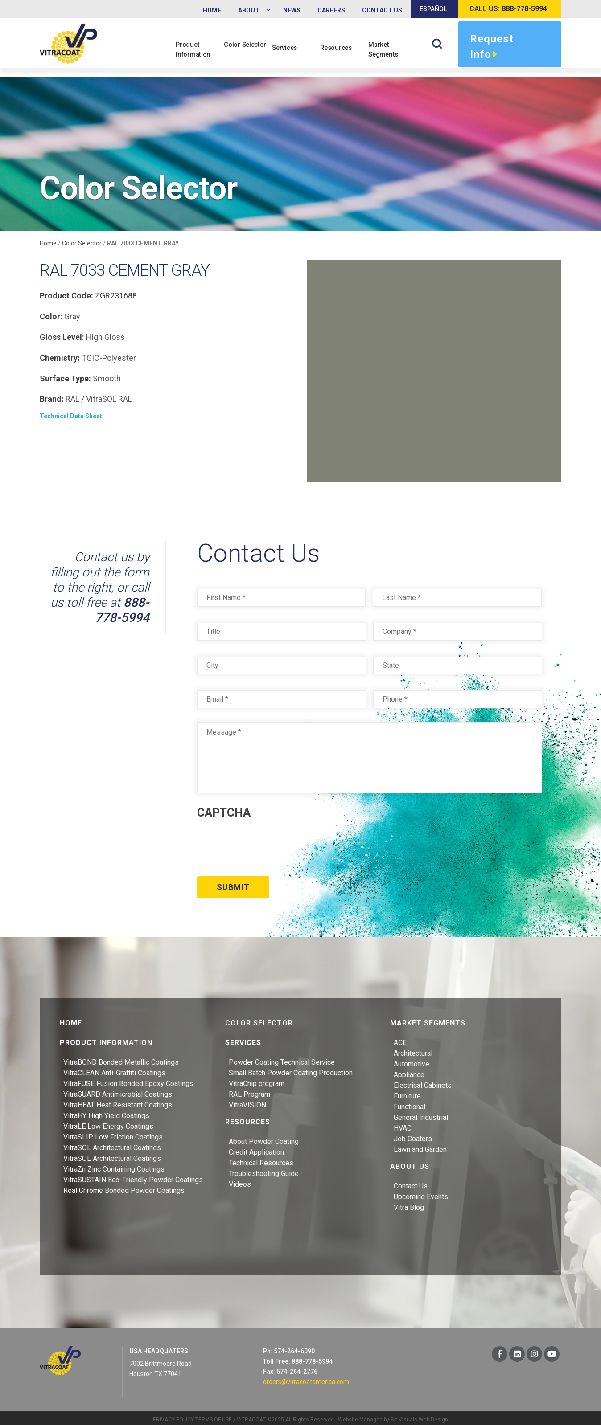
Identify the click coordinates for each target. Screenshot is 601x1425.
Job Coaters (413, 1134)
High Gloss (105, 337)
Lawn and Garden (420, 1145)
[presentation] (265, 844)
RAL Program (249, 1090)
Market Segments (388, 49)
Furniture (407, 1091)
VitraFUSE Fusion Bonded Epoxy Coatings (128, 1079)
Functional (409, 1102)
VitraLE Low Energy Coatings (108, 1122)
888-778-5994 (122, 610)
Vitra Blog (409, 1203)
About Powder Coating (264, 1137)
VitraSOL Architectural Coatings (112, 1143)
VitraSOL (101, 399)
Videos (240, 1180)
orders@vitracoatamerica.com (306, 1377)
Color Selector (240, 49)
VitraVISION (247, 1100)
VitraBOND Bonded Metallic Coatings (121, 1057)
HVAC (403, 1123)
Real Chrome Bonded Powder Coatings (124, 1186)
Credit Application (256, 1147)
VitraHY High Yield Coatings (106, 1111)
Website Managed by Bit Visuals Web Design (393, 1415)
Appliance (409, 1070)
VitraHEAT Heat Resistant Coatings (117, 1100)
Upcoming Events (421, 1192)
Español (433, 8)
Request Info (492, 48)
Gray (72, 317)
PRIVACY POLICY (173, 1415)
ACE (400, 1038)
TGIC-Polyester (109, 358)
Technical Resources (261, 1158)
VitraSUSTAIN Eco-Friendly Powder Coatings (133, 1175)
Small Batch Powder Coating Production (291, 1068)
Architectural (413, 1049)
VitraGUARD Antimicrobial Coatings (117, 1090)
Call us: (508, 8)
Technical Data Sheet (71, 416)
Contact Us (411, 1181)
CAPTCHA (224, 813)
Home (48, 243)
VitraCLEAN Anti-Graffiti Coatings (114, 1068)
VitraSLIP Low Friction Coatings (113, 1132)
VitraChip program (256, 1079)
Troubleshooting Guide (264, 1169)
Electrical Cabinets (423, 1081)
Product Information (198, 49)
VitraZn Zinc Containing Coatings (114, 1164)
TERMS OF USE (213, 1415)
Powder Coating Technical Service (282, 1057)
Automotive (411, 1059)
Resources (341, 54)
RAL (72, 399)
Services (289, 54)
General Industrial (421, 1113)
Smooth (107, 379)
